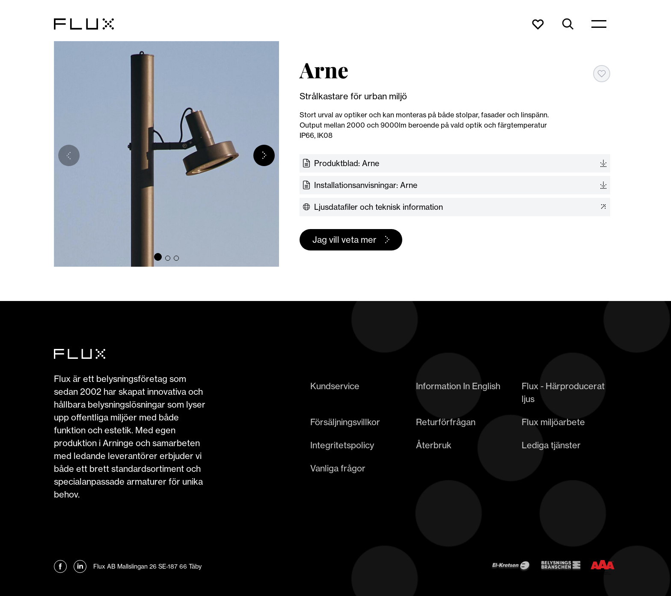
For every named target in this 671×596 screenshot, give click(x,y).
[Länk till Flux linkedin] (80, 566)
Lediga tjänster (551, 445)
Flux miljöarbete (553, 422)
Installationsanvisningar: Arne (365, 185)
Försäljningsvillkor (345, 422)
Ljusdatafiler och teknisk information (378, 207)
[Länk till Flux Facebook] (60, 566)
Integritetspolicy (342, 445)
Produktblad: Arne (346, 163)
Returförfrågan (445, 422)
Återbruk (433, 445)
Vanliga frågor (337, 468)
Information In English (458, 386)
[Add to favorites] (601, 73)
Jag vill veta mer (344, 239)
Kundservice (334, 386)
